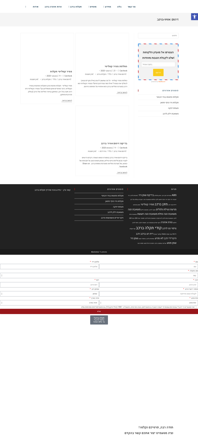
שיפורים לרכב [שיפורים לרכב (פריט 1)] (150, 239)
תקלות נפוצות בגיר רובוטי (168, 97)
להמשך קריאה (122, 92)
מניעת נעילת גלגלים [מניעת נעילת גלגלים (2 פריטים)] (166, 209)
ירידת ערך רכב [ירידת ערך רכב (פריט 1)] (172, 205)
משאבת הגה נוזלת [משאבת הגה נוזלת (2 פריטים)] (167, 214)
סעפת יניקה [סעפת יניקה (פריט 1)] (142, 223)
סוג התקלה (193, 270)
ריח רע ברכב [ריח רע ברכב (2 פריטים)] (146, 234)
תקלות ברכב (101, 74)
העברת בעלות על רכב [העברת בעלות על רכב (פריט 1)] (136, 199)
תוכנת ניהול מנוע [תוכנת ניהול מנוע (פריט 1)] (149, 243)
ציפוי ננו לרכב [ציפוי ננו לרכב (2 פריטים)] (169, 228)
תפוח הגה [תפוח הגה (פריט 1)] (140, 243)
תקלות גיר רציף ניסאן (169, 102)
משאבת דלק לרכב (171, 113)
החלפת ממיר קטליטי (116, 66)
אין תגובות (89, 74)
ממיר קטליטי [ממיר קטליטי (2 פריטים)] (147, 204)
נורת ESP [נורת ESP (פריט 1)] (137, 218)
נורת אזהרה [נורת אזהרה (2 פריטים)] (166, 222)
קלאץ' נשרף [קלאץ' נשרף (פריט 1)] (157, 234)
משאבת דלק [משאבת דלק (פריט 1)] (144, 210)
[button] (194, 16)
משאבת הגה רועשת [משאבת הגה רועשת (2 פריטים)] (147, 214)
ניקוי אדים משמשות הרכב (112, 217)
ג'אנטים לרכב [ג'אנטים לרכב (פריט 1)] (134, 195)
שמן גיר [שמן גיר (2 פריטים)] (134, 238)
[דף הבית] (178, 19)
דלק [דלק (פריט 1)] (157, 199)
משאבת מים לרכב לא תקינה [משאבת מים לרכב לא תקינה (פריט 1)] (164, 218)
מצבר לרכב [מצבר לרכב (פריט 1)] (152, 210)
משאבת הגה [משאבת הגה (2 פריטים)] (134, 209)
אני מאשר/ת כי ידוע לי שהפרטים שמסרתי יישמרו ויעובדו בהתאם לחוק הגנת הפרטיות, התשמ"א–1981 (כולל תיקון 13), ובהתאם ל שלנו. (137, 307)
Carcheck (123, 70)
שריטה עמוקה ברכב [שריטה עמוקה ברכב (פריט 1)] (160, 243)
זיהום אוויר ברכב (120, 74)
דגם (97, 280)
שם (196, 261)
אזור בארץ (95, 298)
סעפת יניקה (173, 108)
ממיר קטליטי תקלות (61, 71)
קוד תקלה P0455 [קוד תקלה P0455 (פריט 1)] (167, 234)
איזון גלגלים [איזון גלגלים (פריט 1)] (157, 195)
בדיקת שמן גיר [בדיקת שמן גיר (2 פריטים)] (146, 195)
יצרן (196, 280)
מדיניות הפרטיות (91, 307)
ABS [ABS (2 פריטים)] (174, 195)
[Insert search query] (158, 35)
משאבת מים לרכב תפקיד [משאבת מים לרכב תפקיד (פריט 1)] (148, 218)
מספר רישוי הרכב (191, 289)
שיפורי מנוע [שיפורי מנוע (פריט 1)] (142, 239)
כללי (109, 74)
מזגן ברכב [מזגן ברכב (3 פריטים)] (161, 204)
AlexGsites (95, 252)
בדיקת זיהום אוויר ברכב (114, 143)
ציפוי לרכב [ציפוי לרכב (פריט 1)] (135, 223)
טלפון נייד (95, 261)
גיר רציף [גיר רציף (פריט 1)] (170, 199)
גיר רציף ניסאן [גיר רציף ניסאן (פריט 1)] (163, 199)
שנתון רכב (95, 289)
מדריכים (103, 151)
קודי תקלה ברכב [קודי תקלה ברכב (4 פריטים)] (149, 228)
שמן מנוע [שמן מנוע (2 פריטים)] (171, 243)
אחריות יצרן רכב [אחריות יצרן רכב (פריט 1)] (166, 195)
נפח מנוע (194, 298)
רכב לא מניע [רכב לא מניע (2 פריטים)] (161, 238)
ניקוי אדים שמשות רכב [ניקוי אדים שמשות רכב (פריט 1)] (153, 223)
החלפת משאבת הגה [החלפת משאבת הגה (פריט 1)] (149, 199)
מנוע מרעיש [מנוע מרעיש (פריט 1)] (136, 205)
